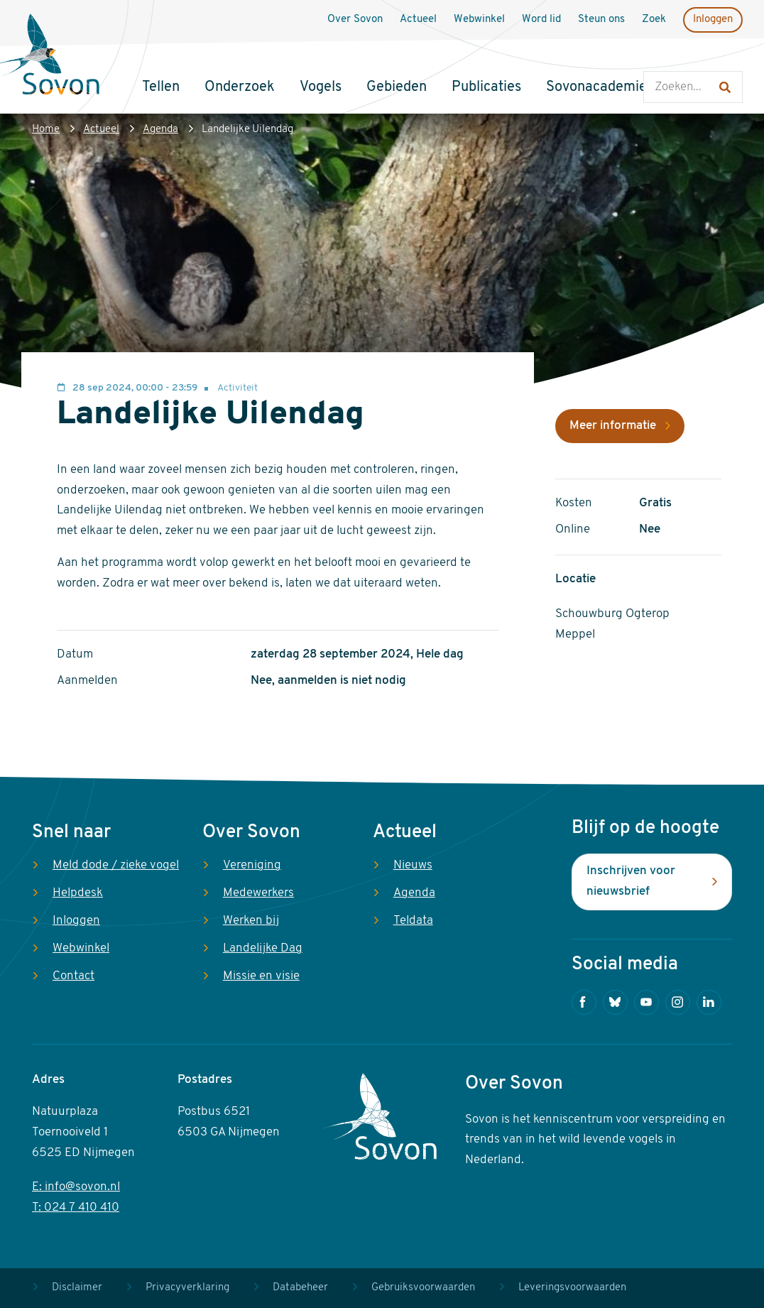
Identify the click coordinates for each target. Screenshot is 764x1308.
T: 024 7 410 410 (75, 1207)
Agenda (160, 129)
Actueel (101, 129)
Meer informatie (612, 426)
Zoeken (657, 57)
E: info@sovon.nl (76, 1187)
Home (46, 129)
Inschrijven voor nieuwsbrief (630, 881)
